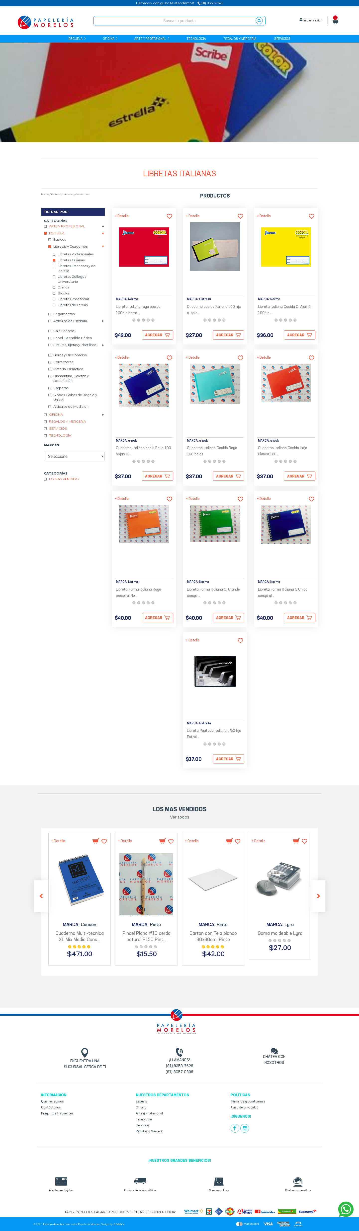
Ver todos (179, 817)
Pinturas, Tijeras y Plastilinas (74, 345)
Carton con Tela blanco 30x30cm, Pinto (213, 936)
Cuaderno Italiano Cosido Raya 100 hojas (212, 451)
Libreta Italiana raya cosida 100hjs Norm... (138, 310)
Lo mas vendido (64, 479)
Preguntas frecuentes (57, 1113)
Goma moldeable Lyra (280, 933)
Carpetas (60, 388)
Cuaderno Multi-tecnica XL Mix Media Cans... (80, 936)
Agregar (153, 335)
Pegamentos (64, 314)
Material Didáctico (68, 369)
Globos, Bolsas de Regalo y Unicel (75, 397)
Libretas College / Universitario (72, 278)
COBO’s (118, 1224)
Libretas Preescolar (73, 299)
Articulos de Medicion (71, 407)
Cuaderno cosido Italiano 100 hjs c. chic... (214, 310)
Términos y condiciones (248, 1101)
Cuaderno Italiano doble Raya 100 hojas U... (143, 451)
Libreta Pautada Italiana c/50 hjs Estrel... (214, 734)
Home (45, 194)
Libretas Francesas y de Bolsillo (76, 268)
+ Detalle (122, 216)
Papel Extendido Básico (72, 338)
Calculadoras (63, 331)
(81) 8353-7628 (179, 1066)
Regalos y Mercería (240, 39)
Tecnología (196, 39)
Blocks (63, 293)
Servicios (282, 39)
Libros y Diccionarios (70, 355)
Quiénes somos (52, 1101)
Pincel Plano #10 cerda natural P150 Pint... (146, 936)
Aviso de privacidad (244, 1107)
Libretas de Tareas (73, 305)
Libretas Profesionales (75, 254)
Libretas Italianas (71, 260)
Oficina (110, 39)
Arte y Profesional (151, 39)
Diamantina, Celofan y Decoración (71, 378)
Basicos (59, 239)
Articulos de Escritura (70, 321)
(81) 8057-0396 (179, 1072)
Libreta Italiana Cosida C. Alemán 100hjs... (285, 310)
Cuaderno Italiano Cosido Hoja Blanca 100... (282, 451)
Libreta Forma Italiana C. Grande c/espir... (213, 593)
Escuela (77, 39)
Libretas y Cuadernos (76, 194)
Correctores (63, 362)
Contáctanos (51, 1107)
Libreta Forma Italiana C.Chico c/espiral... (282, 593)
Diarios (63, 287)
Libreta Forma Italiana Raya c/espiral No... (138, 593)
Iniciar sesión (312, 20)
